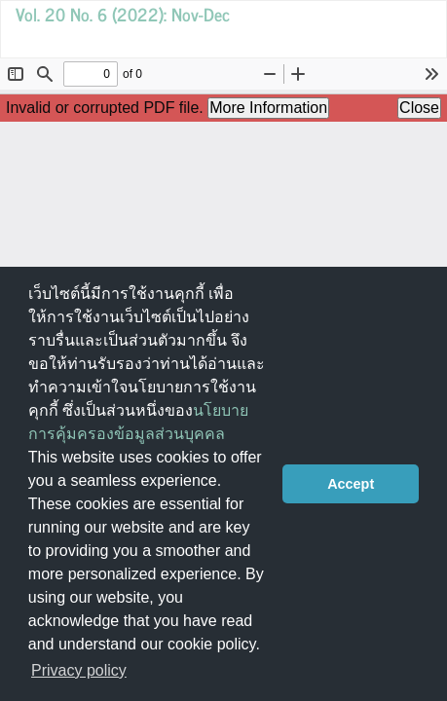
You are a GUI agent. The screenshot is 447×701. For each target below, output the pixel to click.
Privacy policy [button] (79, 670)
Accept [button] (350, 484)
